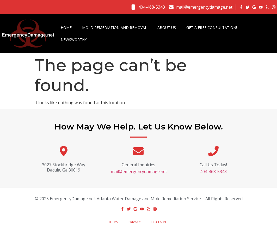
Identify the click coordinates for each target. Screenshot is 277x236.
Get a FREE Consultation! (211, 27)
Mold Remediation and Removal (114, 27)
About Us (166, 27)
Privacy (134, 222)
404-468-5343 (213, 171)
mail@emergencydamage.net (139, 171)
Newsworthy (74, 39)
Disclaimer (160, 222)
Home (66, 27)
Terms (113, 222)
